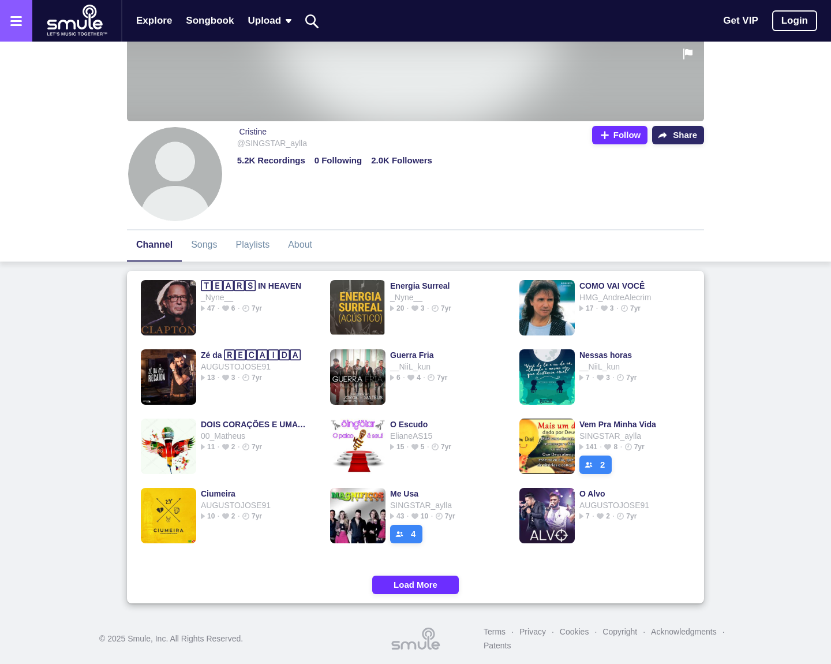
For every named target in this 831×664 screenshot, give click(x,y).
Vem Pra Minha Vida (617, 424)
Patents (497, 645)
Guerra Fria (411, 355)
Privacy (532, 631)
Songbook (210, 20)
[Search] (312, 21)
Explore (154, 20)
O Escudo (409, 424)
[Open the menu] (16, 21)
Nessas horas (605, 355)
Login (794, 20)
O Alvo (592, 493)
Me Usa (404, 493)
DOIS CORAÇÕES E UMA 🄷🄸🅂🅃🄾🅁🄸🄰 (253, 424)
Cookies (574, 631)
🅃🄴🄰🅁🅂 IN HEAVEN (251, 285)
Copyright (619, 631)
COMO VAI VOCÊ (612, 285)
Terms (495, 631)
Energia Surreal (420, 285)
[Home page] (76, 20)
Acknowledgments (684, 631)
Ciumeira (218, 493)
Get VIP (740, 20)
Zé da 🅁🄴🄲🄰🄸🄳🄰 (251, 355)
